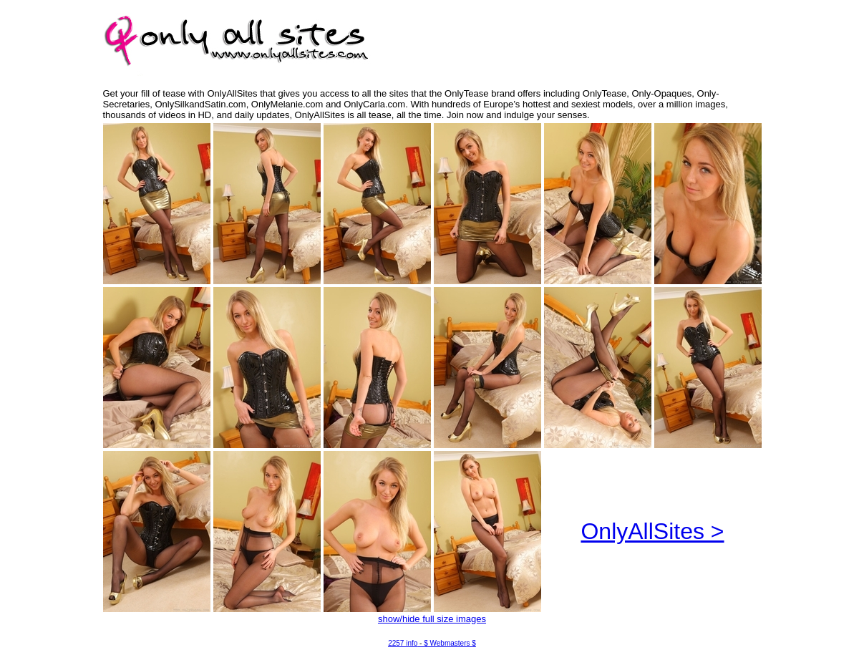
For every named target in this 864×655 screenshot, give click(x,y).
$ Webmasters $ (450, 643)
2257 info (402, 643)
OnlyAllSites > (652, 531)
